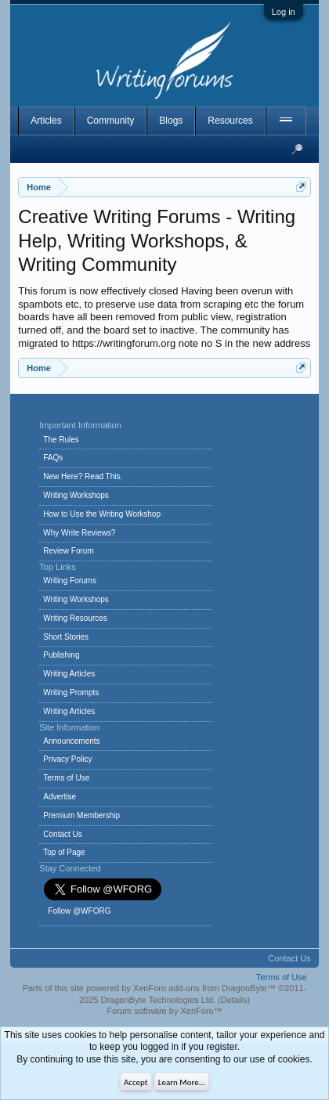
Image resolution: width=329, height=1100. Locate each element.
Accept (136, 1082)
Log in (283, 11)
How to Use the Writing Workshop (102, 514)
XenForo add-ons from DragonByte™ (204, 988)
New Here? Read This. (82, 476)
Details (234, 999)
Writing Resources (75, 618)
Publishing (61, 655)
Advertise (59, 796)
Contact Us (62, 834)
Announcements (71, 741)
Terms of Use (66, 778)
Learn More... (181, 1082)
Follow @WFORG (79, 911)
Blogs (171, 120)
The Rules (61, 439)
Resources (230, 120)
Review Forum (68, 550)
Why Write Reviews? (79, 532)
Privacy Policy (67, 759)
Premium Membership (81, 815)
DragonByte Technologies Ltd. (157, 999)
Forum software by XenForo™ (164, 1010)
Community (111, 120)
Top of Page (64, 852)
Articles (46, 120)
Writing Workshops (76, 495)
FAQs (53, 457)
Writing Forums (69, 580)
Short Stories (66, 637)
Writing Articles (69, 673)
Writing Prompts (71, 692)
